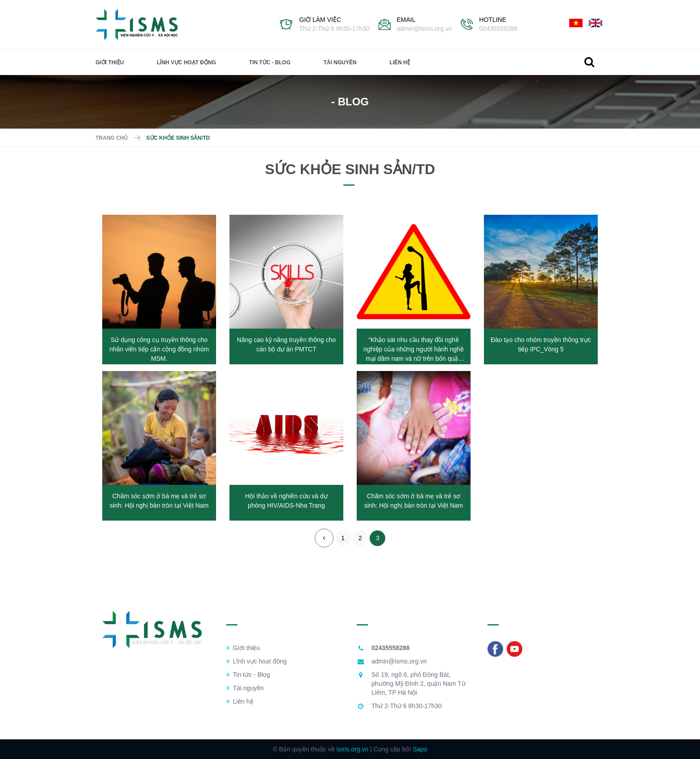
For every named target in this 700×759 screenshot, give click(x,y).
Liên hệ (400, 62)
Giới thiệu (110, 62)
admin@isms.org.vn (424, 28)
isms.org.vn (353, 749)
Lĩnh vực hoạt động (186, 62)
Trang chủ (112, 138)
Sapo (419, 749)
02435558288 (498, 28)
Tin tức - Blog (270, 62)
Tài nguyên (340, 62)
